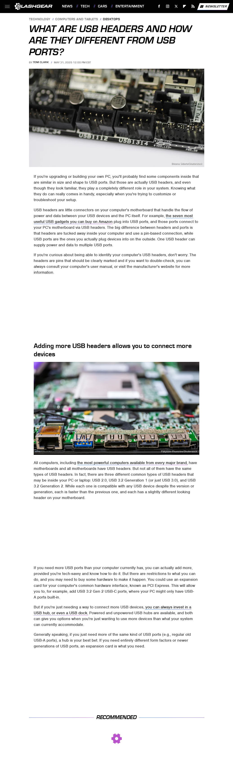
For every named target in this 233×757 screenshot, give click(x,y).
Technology (40, 19)
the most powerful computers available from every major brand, (132, 462)
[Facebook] (159, 6)
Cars (102, 6)
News (67, 6)
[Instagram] (167, 6)
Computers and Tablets (76, 19)
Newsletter (213, 6)
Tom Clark (41, 62)
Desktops (111, 19)
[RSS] (193, 6)
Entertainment (129, 6)
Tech (85, 6)
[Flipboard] (184, 6)
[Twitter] (176, 6)
